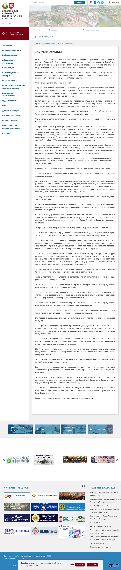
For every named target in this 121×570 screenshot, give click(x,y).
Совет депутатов (9, 81)
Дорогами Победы (10, 111)
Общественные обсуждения (9, 61)
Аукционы (6, 133)
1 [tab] (82, 486)
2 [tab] (84, 486)
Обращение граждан (91, 30)
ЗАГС (57, 43)
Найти (79, 3)
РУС (3, 23)
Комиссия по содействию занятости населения (13, 87)
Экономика (8, 45)
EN (6, 23)
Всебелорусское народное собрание (11, 127)
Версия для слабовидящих (16, 33)
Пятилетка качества (12, 116)
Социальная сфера (11, 50)
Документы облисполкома (8, 94)
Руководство (54, 30)
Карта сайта (115, 2)
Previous (4, 459)
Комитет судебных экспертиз (10, 74)
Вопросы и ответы (10, 121)
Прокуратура (9, 68)
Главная (37, 43)
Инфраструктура (10, 55)
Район (71, 30)
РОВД (4, 106)
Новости (37, 30)
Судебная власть (9, 101)
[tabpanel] (44, 516)
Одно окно (41, 429)
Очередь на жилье (97, 429)
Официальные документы (44, 37)
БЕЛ (10, 23)
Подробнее (69, 564)
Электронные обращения (69, 429)
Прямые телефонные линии (19, 429)
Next (116, 459)
